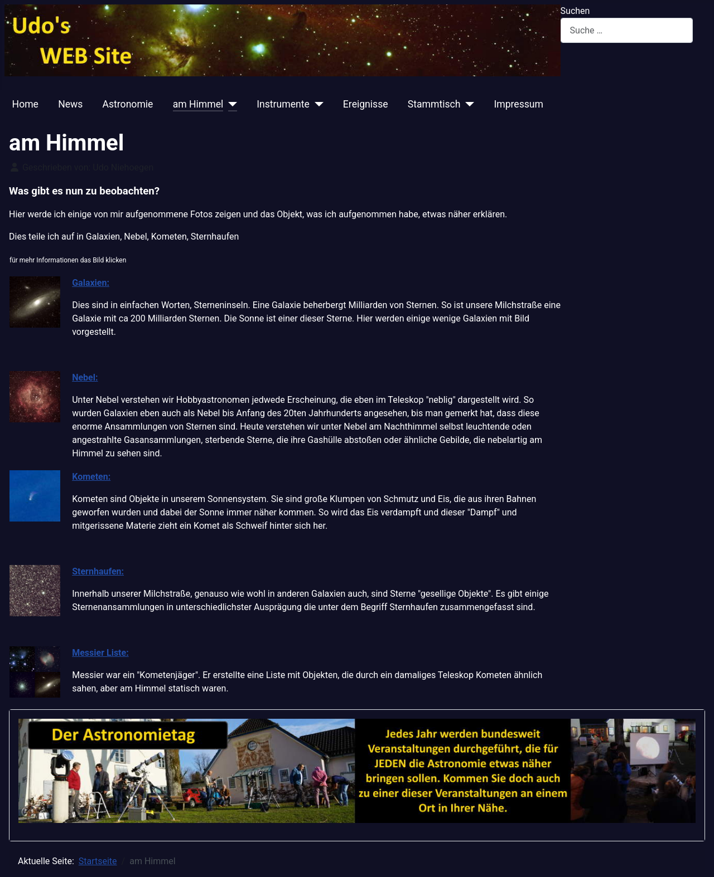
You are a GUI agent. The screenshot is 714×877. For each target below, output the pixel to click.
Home (25, 104)
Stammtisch (434, 104)
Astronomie (128, 104)
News (70, 104)
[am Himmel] (230, 104)
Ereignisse (365, 104)
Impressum (518, 104)
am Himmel (198, 104)
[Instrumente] (317, 104)
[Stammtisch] (467, 104)
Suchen (575, 11)
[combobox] (627, 30)
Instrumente (283, 104)
